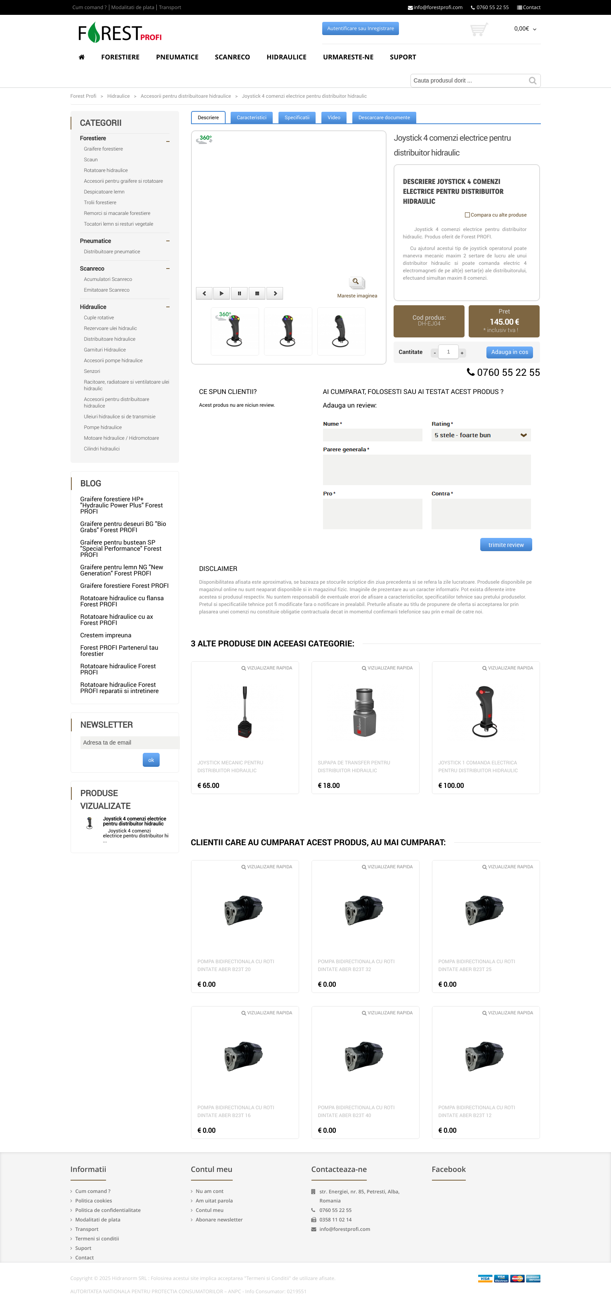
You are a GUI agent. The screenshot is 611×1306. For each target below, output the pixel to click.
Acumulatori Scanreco (108, 279)
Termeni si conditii (97, 1238)
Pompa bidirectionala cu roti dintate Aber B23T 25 (477, 965)
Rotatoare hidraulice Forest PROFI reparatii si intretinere (119, 688)
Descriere (208, 117)
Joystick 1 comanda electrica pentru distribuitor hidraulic (478, 766)
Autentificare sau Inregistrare (361, 28)
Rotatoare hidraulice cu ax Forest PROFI (116, 620)
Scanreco (232, 56)
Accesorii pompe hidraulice (113, 360)
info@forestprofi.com (435, 7)
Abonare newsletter (219, 1219)
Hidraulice (287, 56)
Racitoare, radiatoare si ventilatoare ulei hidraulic (127, 385)
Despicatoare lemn (104, 192)
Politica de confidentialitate (108, 1210)
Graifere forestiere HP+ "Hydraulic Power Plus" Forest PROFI (121, 505)
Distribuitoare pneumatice (112, 251)
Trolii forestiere (100, 202)
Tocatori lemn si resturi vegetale (118, 224)
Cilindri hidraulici (102, 449)
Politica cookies (93, 1200)
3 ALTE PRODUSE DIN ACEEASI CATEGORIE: (273, 643)
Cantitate (410, 352)
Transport (170, 7)
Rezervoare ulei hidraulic (110, 328)
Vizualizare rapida (266, 668)
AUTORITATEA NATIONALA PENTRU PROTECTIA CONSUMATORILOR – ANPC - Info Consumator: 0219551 (189, 1291)
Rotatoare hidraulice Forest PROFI (118, 669)
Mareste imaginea (357, 287)
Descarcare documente (384, 117)
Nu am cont (210, 1191)
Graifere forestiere (103, 149)
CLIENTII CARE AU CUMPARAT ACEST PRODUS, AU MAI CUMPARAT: (318, 842)
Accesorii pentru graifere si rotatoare (123, 181)
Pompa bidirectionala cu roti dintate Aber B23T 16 (236, 1111)
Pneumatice (177, 56)
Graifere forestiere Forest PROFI (124, 586)
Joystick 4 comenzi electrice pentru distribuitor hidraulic (134, 821)
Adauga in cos (509, 352)
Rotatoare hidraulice (106, 170)
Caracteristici (252, 117)
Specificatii (297, 117)
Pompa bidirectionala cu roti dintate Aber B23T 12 (477, 1111)
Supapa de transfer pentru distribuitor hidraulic (354, 766)
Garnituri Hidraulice (105, 350)
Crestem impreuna (106, 635)
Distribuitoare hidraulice (110, 339)
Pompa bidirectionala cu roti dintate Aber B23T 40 (356, 1111)
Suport (403, 56)
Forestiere (120, 56)
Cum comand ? (90, 7)
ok (151, 760)
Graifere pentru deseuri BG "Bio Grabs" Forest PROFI (123, 527)
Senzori (92, 371)
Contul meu (210, 1210)
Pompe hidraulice (103, 427)
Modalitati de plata (133, 7)
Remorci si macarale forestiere (117, 213)
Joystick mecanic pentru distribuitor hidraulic (231, 766)
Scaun (91, 159)
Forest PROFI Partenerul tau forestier (119, 651)
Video (334, 117)
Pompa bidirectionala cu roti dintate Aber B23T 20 (236, 965)
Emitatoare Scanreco (107, 290)
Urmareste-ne (348, 56)
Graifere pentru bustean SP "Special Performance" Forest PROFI (121, 548)
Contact (528, 7)
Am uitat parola (214, 1200)
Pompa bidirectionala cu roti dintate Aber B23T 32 (356, 965)
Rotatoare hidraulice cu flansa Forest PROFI (122, 601)
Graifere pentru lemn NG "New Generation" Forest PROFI (121, 570)
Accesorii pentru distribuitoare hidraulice (116, 402)
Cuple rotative (99, 317)
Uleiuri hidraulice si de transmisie (120, 416)
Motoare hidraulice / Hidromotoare (121, 438)
